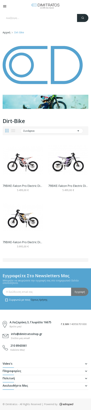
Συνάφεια (51, 131)
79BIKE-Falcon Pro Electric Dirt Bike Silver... (23, 186)
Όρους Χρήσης (39, 299)
